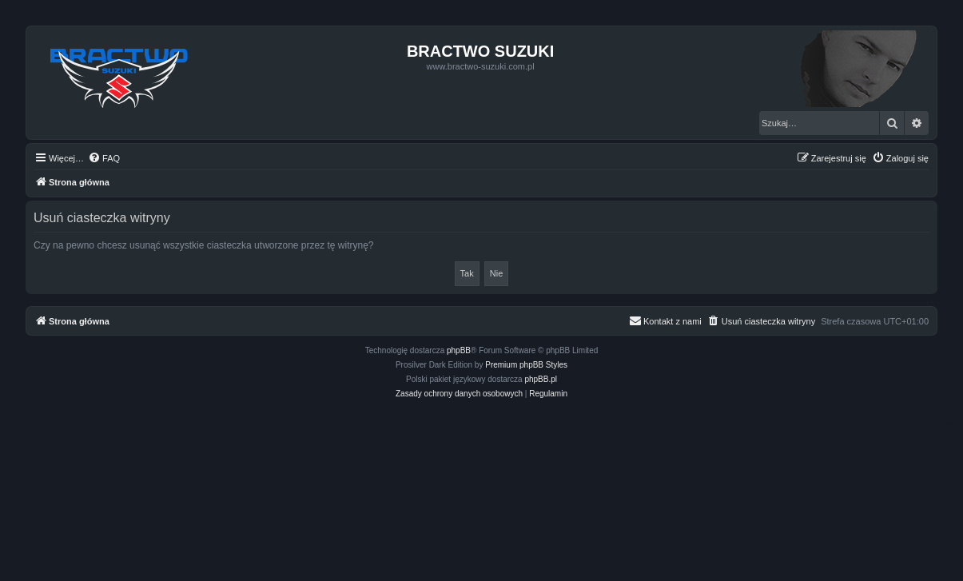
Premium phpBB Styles (526, 364)
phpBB (459, 350)
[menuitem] (104, 158)
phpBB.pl (540, 379)
